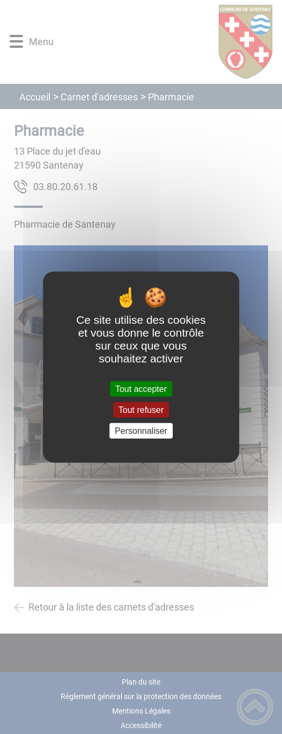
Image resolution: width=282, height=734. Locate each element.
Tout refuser (141, 409)
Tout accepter (141, 388)
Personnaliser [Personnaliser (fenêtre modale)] (141, 430)
